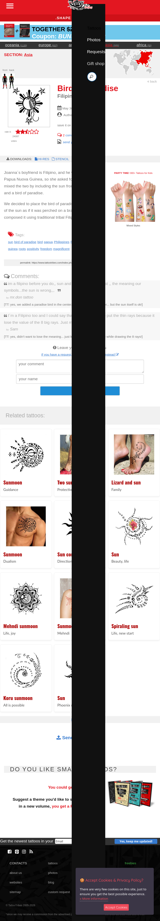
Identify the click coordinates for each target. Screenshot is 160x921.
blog (51, 882)
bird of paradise (25, 242)
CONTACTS (18, 863)
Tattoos (94, 28)
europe (48, 45)
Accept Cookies (116, 907)
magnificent (61, 249)
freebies (130, 863)
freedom (46, 249)
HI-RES (41, 159)
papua (48, 242)
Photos (94, 39)
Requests (96, 51)
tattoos (53, 863)
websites (16, 882)
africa (143, 45)
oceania (16, 45)
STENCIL (60, 159)
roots (22, 249)
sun (10, 242)
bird (40, 242)
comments (68, 135)
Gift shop (95, 63)
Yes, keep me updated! (136, 841)
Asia (28, 55)
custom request (59, 892)
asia (112, 45)
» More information (94, 898)
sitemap (15, 892)
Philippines (61, 242)
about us (16, 873)
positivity (33, 249)
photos (53, 873)
